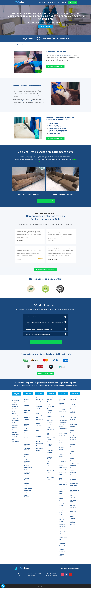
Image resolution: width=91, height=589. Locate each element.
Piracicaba (73, 473)
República (15, 432)
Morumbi (61, 501)
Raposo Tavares (28, 468)
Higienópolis (15, 421)
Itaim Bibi (61, 459)
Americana (73, 402)
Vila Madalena (27, 491)
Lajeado (49, 440)
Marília (72, 459)
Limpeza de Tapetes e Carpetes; (58, 130)
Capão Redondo (63, 420)
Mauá (71, 461)
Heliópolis (61, 448)
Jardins (14, 423)
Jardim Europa (62, 472)
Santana (38, 433)
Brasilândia (38, 402)
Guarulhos (73, 438)
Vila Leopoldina (28, 488)
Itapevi (26, 431)
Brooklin (61, 407)
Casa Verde (38, 404)
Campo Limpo (62, 414)
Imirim (37, 411)
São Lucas (49, 453)
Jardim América (63, 468)
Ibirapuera (61, 452)
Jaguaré (26, 433)
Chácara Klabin (63, 429)
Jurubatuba (62, 489)
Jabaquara (61, 465)
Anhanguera (15, 401)
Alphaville (26, 400)
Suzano (72, 517)
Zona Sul (63, 394)
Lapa (25, 440)
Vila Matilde (50, 475)
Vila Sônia (61, 558)
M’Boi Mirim (62, 494)
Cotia (25, 422)
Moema (61, 499)
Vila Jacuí (49, 473)
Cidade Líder (50, 407)
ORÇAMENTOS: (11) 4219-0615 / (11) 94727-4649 (45, 38)
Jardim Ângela (62, 470)
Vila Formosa (50, 471)
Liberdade (15, 425)
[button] (45, 317)
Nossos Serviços (51, 2)
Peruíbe (72, 470)
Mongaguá (73, 466)
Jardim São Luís (63, 485)
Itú (71, 449)
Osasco (26, 442)
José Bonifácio (39, 420)
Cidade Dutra (62, 436)
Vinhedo (72, 527)
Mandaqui (38, 426)
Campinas (73, 418)
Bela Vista (15, 407)
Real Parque (62, 515)
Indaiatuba (73, 442)
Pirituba (26, 457)
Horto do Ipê (62, 450)
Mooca (49, 442)
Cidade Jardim (62, 438)
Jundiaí (72, 454)
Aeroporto (73, 400)
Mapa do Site (48, 580)
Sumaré (26, 476)
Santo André (73, 486)
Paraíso (61, 506)
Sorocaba (72, 514)
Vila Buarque (15, 442)
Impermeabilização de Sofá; (56, 127)
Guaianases (50, 420)
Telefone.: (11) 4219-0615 (51, 574)
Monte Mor (73, 468)
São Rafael (61, 522)
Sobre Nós (42, 2)
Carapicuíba (27, 418)
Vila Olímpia (62, 552)
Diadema (72, 422)
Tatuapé (49, 464)
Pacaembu (15, 428)
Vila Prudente (50, 478)
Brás (13, 411)
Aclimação (15, 398)
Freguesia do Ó (39, 407)
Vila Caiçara (73, 525)
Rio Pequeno (27, 470)
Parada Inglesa (39, 428)
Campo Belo (62, 410)
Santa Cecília (15, 435)
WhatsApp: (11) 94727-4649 (51, 576)
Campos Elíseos (16, 416)
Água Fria (38, 397)
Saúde (60, 529)
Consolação (15, 418)
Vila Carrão (50, 466)
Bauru (72, 409)
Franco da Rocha (74, 433)
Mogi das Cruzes (74, 463)
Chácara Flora (62, 423)
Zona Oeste (28, 394)
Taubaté (72, 519)
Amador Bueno (28, 408)
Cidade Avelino (63, 434)
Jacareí (72, 452)
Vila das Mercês (63, 537)
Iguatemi (49, 423)
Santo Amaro (62, 527)
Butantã (26, 415)
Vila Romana (27, 493)
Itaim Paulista (50, 425)
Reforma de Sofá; (53, 125)
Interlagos (61, 455)
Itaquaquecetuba (74, 447)
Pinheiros (26, 455)
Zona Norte (39, 394)
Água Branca (27, 397)
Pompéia (26, 459)
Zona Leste (51, 394)
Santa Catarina (62, 524)
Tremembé (38, 439)
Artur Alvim (50, 400)
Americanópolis (51, 397)
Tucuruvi (38, 441)
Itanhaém (72, 445)
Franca (72, 431)
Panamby (61, 503)
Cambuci (14, 414)
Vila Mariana (62, 544)
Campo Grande (62, 412)
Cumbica (72, 420)
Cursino (61, 441)
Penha (49, 448)
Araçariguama (74, 404)
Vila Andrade (62, 531)
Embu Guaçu (73, 425)
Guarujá (72, 435)
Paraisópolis (62, 508)
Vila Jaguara (27, 486)
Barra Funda (27, 411)
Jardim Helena (51, 437)
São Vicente (73, 508)
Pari (13, 430)
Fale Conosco (62, 2)
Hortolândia (73, 440)
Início (14, 45)
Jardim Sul (61, 487)
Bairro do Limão (40, 400)
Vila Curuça (50, 468)
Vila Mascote (62, 546)
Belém (49, 402)
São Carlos (73, 498)
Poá (71, 475)
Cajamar (72, 415)
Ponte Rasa (50, 450)
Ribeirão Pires (74, 484)
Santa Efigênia (16, 437)
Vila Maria (38, 446)
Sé (13, 439)
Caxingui (26, 420)
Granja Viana (27, 428)
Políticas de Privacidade (50, 578)
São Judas (61, 520)
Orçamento (18, 580)
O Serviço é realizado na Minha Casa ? (35, 317)
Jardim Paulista (63, 482)
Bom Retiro (15, 409)
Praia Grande (73, 477)
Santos (72, 488)
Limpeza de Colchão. (54, 133)
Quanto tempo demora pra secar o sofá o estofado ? (39, 329)
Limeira (72, 456)
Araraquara (73, 407)
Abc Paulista (73, 397)
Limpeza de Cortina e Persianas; (58, 132)
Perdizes (26, 452)
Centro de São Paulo (16, 394)
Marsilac (61, 492)
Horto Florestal (39, 409)
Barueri (26, 413)
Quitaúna (26, 465)
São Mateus (50, 455)
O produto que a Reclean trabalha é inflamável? (38, 335)
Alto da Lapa (27, 402)
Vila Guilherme (39, 444)
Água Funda (62, 397)
